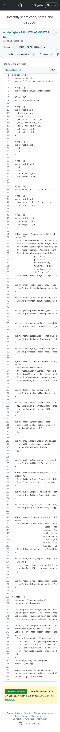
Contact (24, 716)
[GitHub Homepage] (20, 724)
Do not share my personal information (30, 719)
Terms (10, 713)
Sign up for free (16, 691)
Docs (16, 716)
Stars (46, 54)
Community (47, 713)
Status (37, 713)
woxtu (7, 32)
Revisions (26, 54)
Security (28, 713)
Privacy (18, 713)
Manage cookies (38, 716)
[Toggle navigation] (4, 5)
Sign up (51, 5)
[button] (44, 47)
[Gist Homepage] (20, 5)
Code (8, 54)
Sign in (38, 5)
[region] (30, 378)
